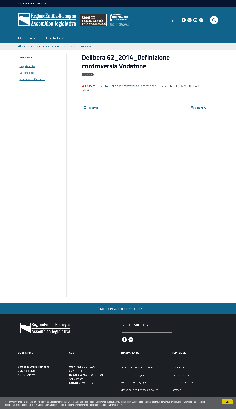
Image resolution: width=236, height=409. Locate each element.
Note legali (127, 382)
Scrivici (186, 375)
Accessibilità (179, 382)
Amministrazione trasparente (137, 367)
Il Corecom (30, 46)
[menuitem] (27, 38)
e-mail (82, 383)
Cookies (153, 390)
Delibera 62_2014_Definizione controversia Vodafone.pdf (119, 86)
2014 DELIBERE (82, 46)
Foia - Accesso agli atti (133, 375)
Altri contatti (76, 379)
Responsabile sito (182, 367)
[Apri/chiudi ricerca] (214, 20)
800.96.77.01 (95, 375)
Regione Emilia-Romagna (33, 3)
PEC (91, 383)
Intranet (176, 390)
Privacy (142, 390)
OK (227, 402)
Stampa (200, 107)
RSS (191, 382)
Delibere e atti (62, 46)
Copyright (140, 382)
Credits (176, 375)
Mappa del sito (129, 390)
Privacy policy (116, 405)
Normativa (45, 46)
